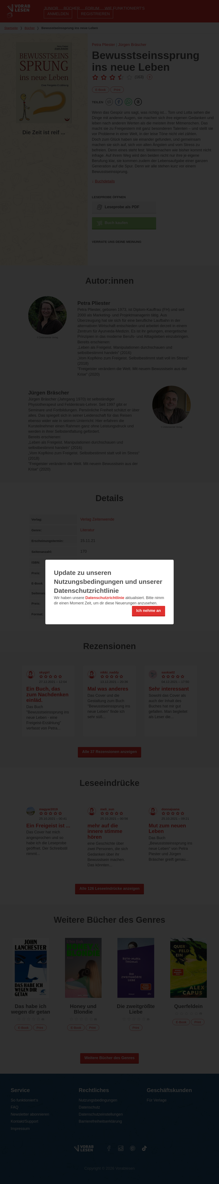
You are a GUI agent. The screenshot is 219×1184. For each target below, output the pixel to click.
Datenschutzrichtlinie (104, 598)
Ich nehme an (148, 610)
